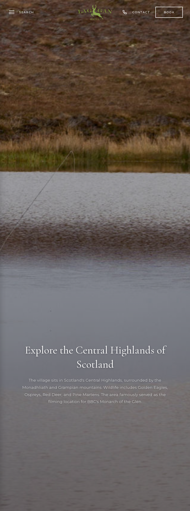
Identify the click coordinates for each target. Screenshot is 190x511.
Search (26, 12)
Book (169, 12)
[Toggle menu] (11, 12)
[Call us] (124, 12)
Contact (141, 12)
